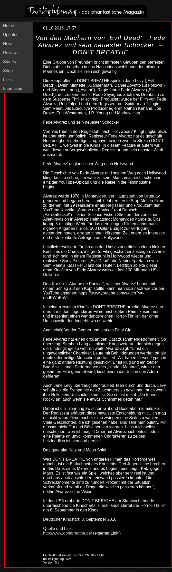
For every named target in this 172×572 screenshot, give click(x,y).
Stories (9, 62)
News (8, 44)
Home (8, 26)
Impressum (13, 88)
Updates (10, 35)
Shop (8, 70)
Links (8, 79)
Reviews (10, 53)
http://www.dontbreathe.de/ (67, 533)
